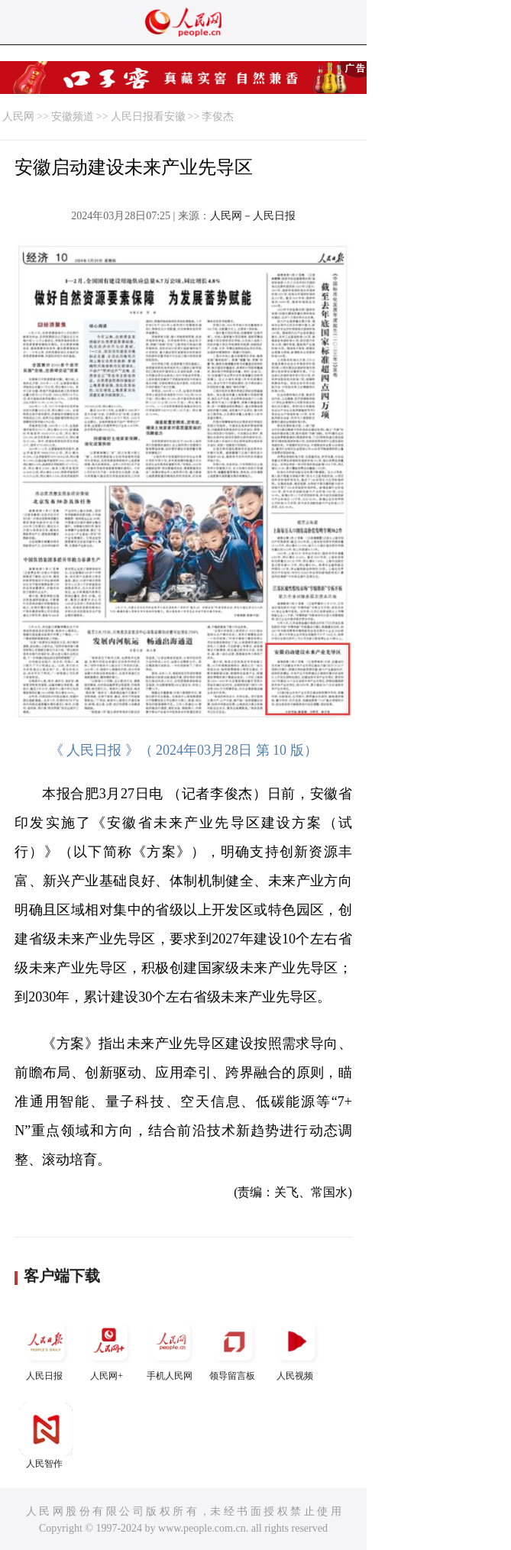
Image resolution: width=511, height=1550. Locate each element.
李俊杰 (218, 116)
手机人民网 (171, 1348)
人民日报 (46, 1348)
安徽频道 (72, 116)
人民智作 (46, 1436)
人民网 (18, 116)
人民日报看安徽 (148, 116)
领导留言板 (233, 1348)
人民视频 (296, 1348)
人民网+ (108, 1348)
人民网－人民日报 (253, 216)
